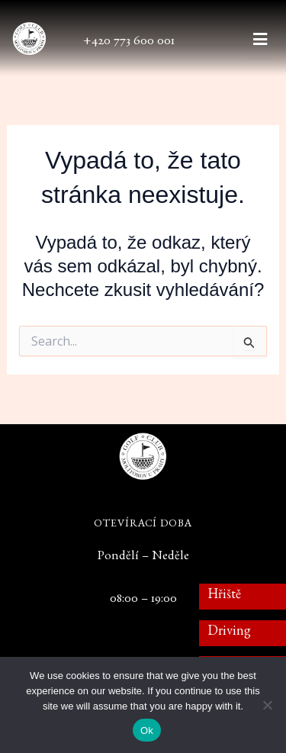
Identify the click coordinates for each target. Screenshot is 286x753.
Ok (146, 730)
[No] (267, 705)
